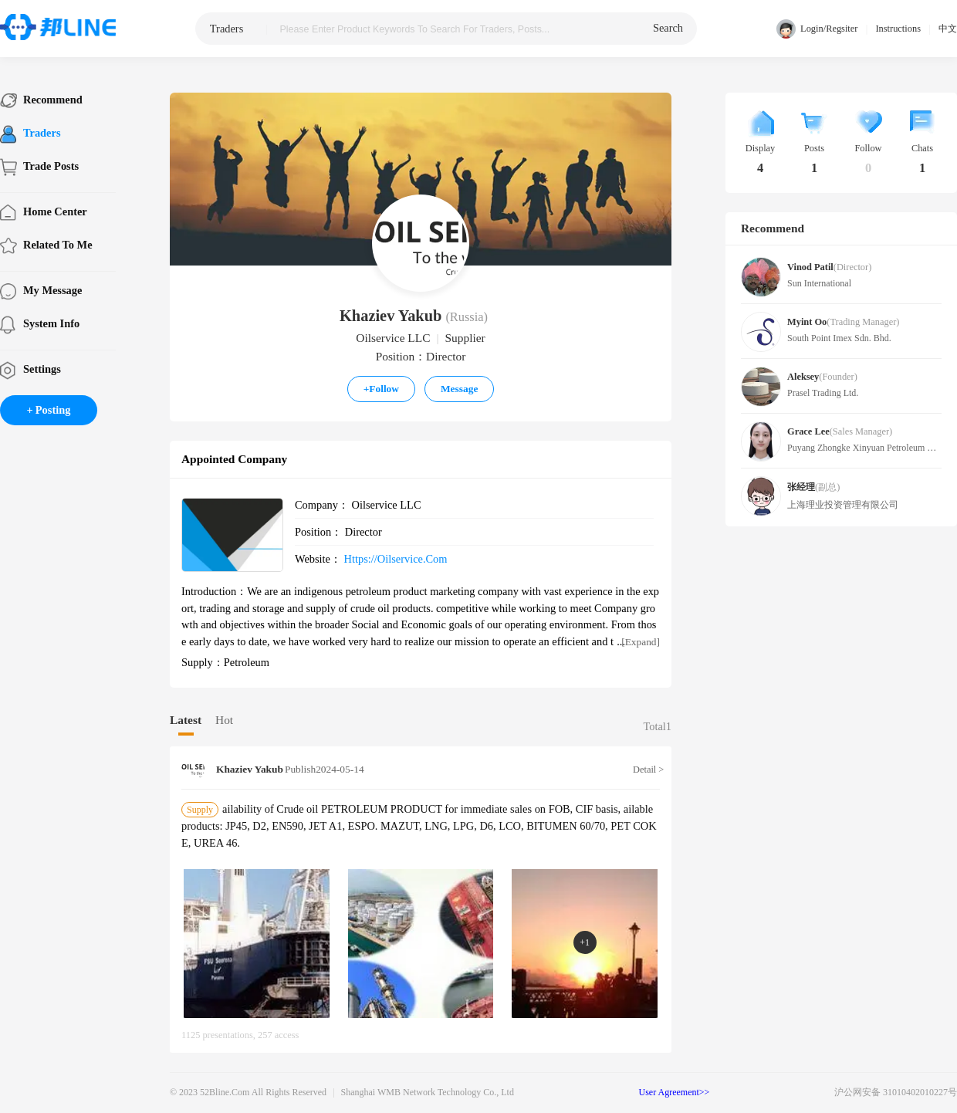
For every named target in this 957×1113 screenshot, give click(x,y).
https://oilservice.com (396, 559)
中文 (947, 28)
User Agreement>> (674, 1092)
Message (459, 388)
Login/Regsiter (816, 29)
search (668, 28)
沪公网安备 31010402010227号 (895, 1092)
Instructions (898, 28)
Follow (381, 388)
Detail (646, 769)
